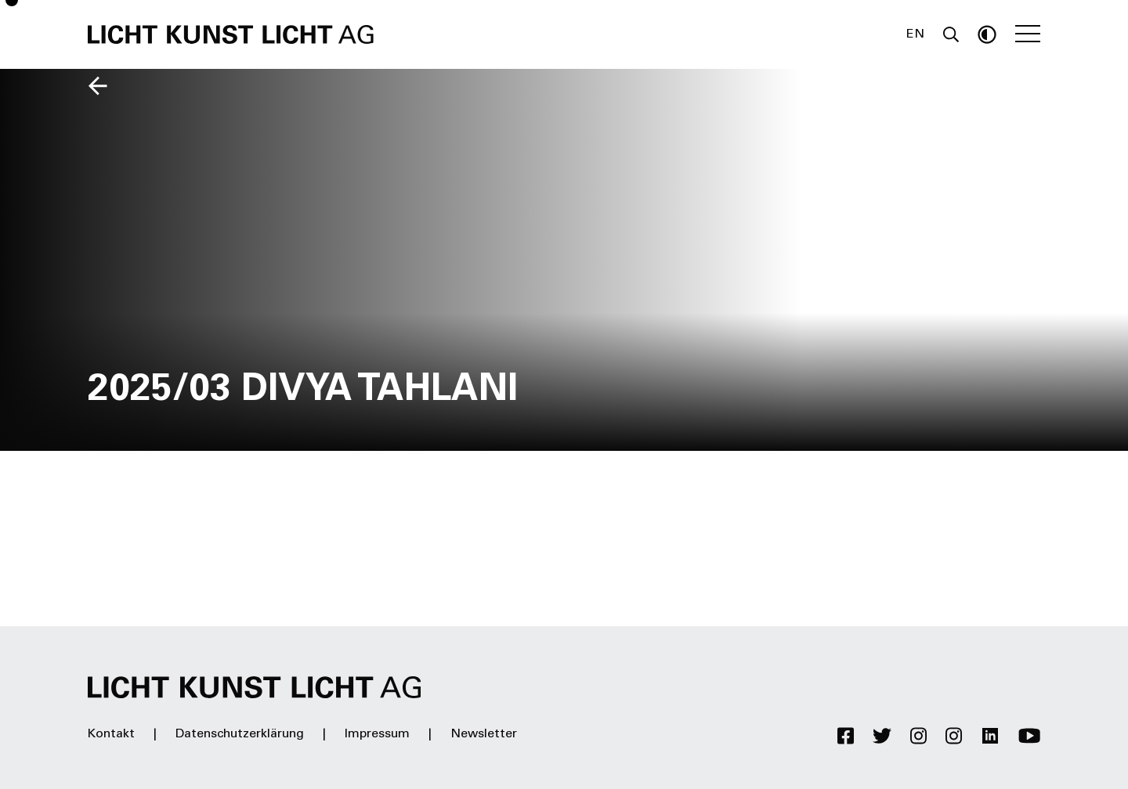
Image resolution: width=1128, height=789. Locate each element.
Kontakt (111, 734)
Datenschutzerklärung (239, 734)
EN (915, 34)
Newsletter (483, 734)
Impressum (377, 734)
